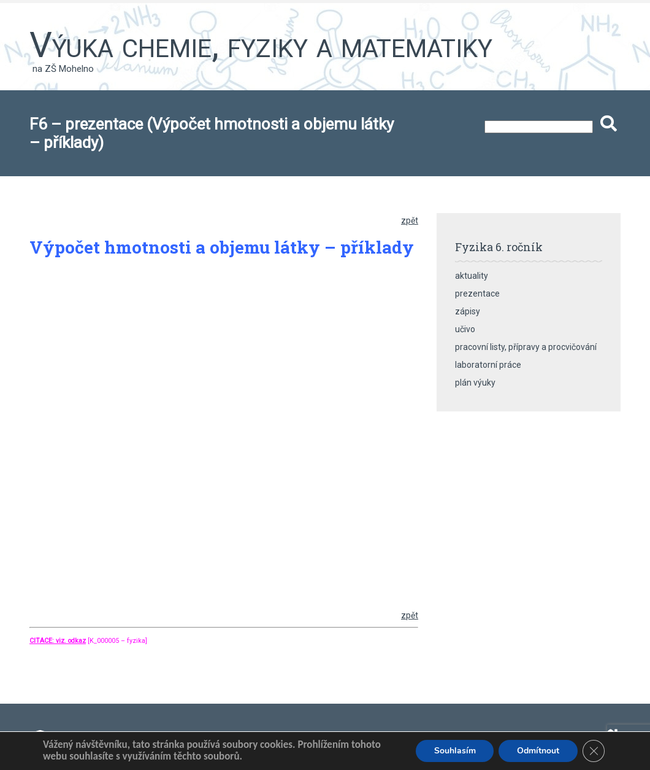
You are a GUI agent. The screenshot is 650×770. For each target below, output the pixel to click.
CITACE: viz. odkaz (57, 641)
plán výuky (475, 382)
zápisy (467, 311)
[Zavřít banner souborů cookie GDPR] (594, 751)
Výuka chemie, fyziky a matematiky (260, 45)
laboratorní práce (488, 365)
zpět (409, 220)
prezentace (477, 293)
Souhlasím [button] (454, 750)
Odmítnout (538, 750)
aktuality (471, 276)
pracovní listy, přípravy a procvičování (526, 347)
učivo (465, 329)
